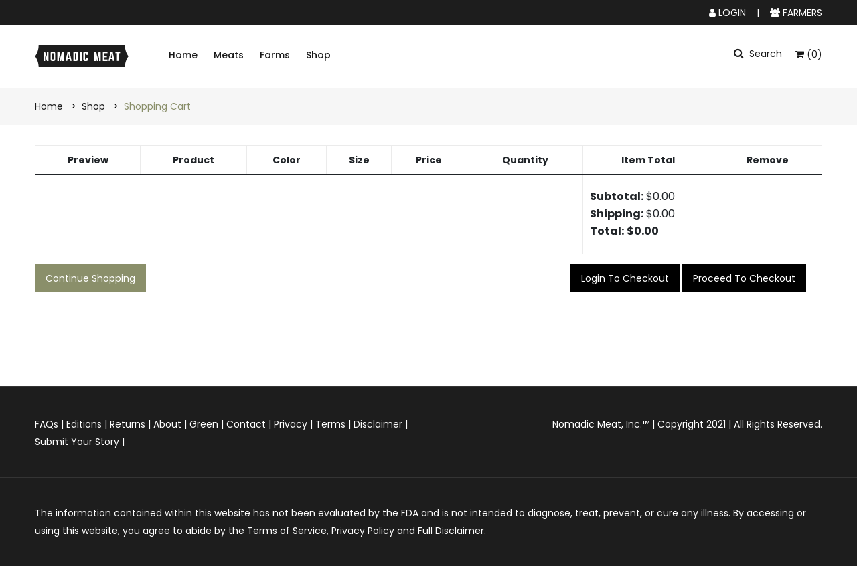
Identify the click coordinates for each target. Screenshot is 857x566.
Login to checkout (625, 278)
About (167, 424)
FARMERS (796, 12)
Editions (84, 424)
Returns (127, 424)
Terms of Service (287, 530)
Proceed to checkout (744, 278)
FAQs (46, 424)
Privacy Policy (362, 530)
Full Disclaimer (451, 530)
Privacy (290, 424)
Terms (330, 424)
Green (203, 424)
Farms (275, 55)
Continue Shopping (90, 278)
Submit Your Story (77, 441)
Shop (318, 55)
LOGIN (727, 12)
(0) (808, 54)
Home (183, 55)
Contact (246, 424)
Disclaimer (378, 424)
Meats (229, 55)
